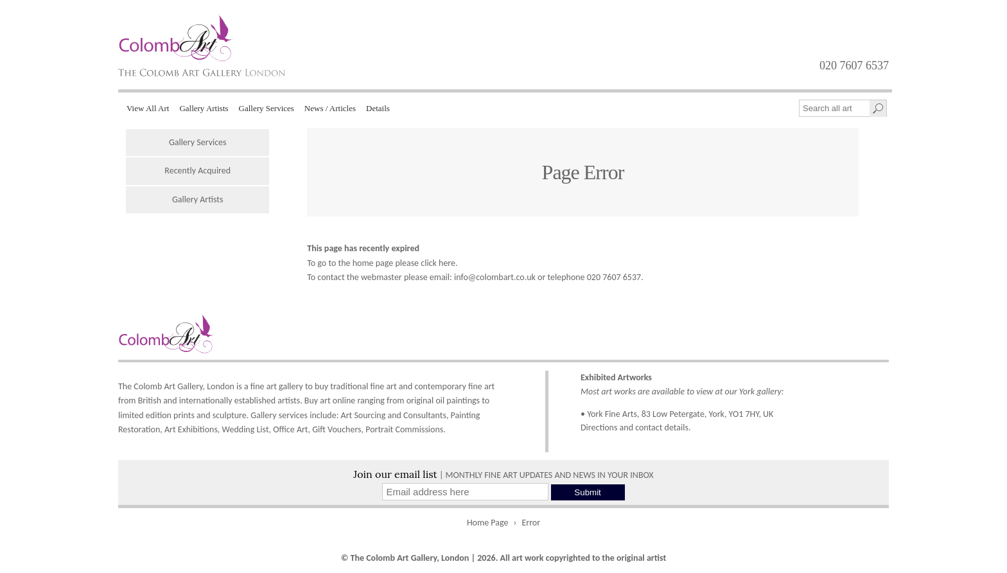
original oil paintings (443, 400)
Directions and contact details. (636, 427)
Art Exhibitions (191, 429)
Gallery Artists (203, 108)
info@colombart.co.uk (495, 277)
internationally (205, 400)
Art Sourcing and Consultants (393, 415)
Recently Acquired (197, 170)
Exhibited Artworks (616, 377)
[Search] (878, 108)
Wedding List (245, 429)
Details (378, 108)
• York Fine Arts (609, 414)
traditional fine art (363, 386)
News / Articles (330, 108)
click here (438, 263)
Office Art (290, 429)
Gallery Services (266, 108)
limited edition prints (156, 415)
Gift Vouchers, (337, 429)
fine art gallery (276, 386)
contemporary (440, 386)
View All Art (148, 108)
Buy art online (329, 400)
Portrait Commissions (404, 429)
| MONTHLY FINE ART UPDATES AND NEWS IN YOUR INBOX (503, 475)
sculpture (230, 415)
